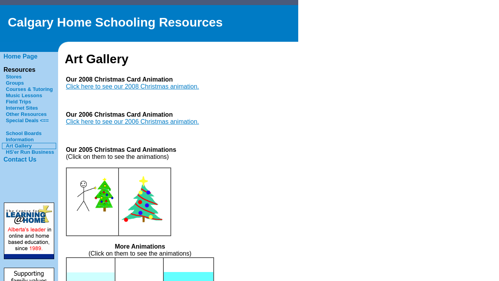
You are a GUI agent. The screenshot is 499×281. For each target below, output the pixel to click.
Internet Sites (22, 108)
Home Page (20, 56)
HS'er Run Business (30, 152)
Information (20, 139)
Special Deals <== (27, 120)
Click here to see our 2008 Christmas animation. (132, 86)
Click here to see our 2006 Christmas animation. (132, 121)
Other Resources (26, 114)
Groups (15, 83)
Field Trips (18, 102)
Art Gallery (19, 146)
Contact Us (20, 159)
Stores (13, 77)
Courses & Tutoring (29, 89)
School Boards (24, 133)
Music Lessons (24, 95)
